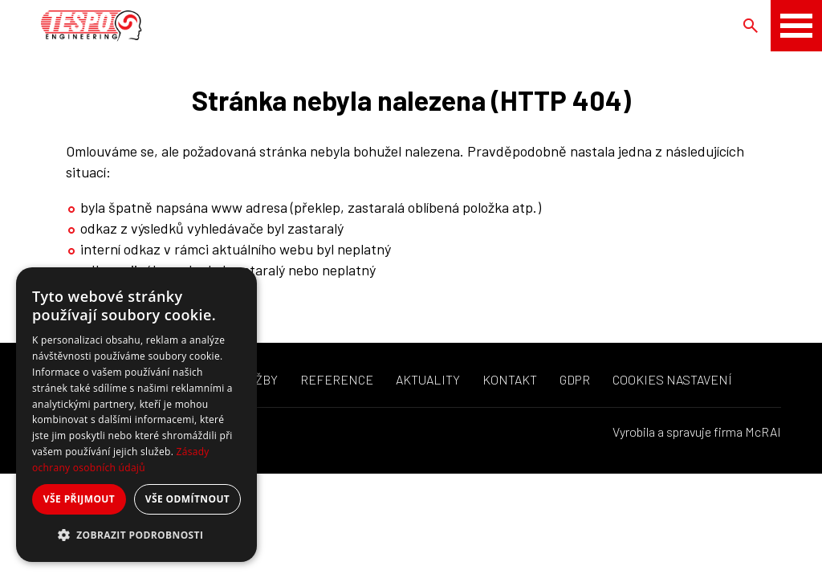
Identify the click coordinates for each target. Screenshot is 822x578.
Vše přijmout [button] (79, 499)
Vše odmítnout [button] (187, 499)
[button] (136, 535)
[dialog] (136, 414)
